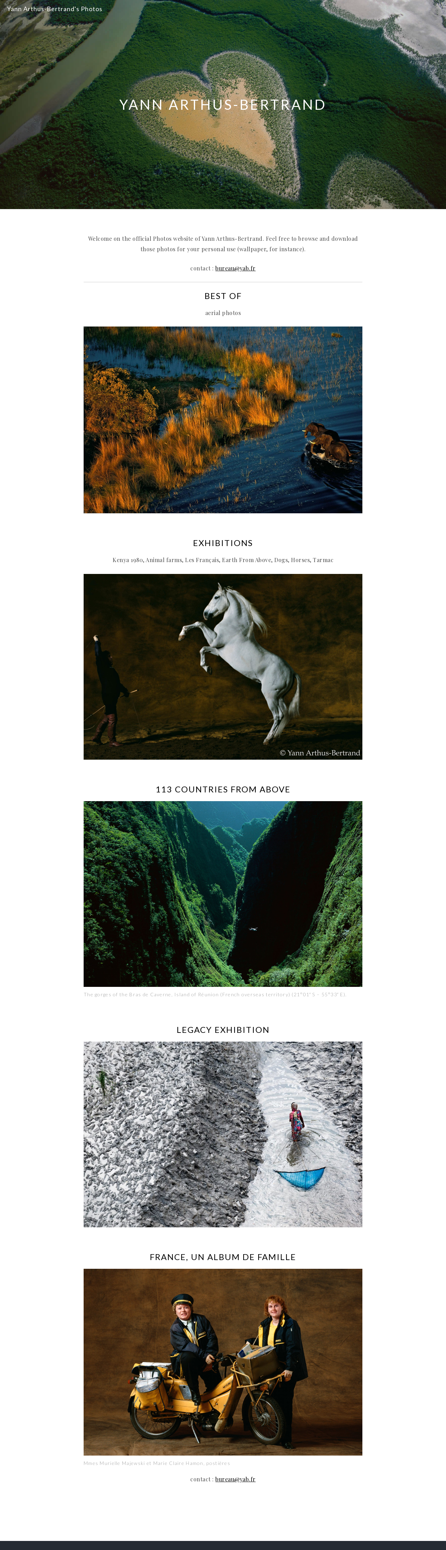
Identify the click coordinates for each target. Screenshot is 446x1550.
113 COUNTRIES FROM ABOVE (223, 789)
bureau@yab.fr (235, 268)
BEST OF (223, 296)
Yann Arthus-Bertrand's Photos (54, 9)
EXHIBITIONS (223, 543)
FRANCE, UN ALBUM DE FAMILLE (223, 1257)
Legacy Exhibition (223, 1030)
